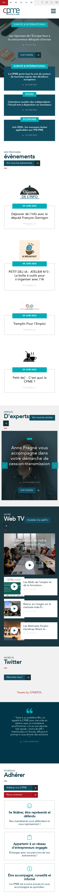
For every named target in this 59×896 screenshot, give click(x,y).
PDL (4, 3)
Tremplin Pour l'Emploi (29, 324)
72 (26, 3)
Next (53, 465)
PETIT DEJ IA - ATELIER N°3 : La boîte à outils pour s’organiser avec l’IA (29, 275)
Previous (2, 465)
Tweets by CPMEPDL (29, 692)
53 (21, 3)
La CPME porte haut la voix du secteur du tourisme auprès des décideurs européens (29, 77)
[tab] (29, 750)
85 (31, 3)
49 (16, 3)
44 (11, 3)
